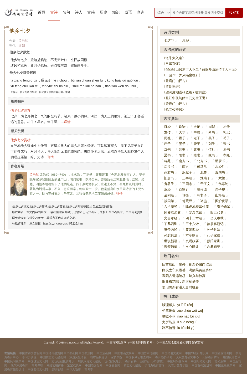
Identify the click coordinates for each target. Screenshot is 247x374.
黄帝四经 (192, 229)
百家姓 (184, 189)
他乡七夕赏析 (20, 140)
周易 (211, 126)
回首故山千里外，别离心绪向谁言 (187, 264)
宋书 (226, 144)
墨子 (182, 144)
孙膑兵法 (170, 235)
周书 (226, 149)
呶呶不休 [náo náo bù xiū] (181, 316)
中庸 (197, 132)
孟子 (182, 138)
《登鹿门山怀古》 (175, 81)
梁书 (167, 155)
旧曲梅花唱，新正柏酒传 (180, 281)
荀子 (226, 138)
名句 (66, 12)
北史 (203, 172)
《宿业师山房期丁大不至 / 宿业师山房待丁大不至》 (200, 69)
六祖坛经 (170, 207)
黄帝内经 (170, 229)
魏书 (211, 155)
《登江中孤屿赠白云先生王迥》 (185, 98)
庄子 (167, 144)
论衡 (185, 195)
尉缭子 (187, 172)
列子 (211, 144)
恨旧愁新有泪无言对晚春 (180, 287)
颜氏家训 (213, 241)
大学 (182, 132)
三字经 (187, 178)
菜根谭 (202, 189)
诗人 (78, 12)
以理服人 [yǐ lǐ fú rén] (177, 305)
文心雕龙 (192, 247)
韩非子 (202, 195)
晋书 (182, 149)
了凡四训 (170, 224)
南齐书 (184, 161)
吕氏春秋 (217, 218)
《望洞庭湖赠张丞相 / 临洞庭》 (185, 92)
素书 (197, 149)
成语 (128, 12)
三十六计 (192, 224)
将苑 (167, 161)
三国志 (187, 184)
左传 (167, 132)
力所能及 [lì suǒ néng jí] (179, 322)
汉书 (167, 149)
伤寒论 (223, 184)
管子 (197, 144)
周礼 (167, 138)
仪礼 (211, 149)
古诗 (54, 12)
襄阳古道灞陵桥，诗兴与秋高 (184, 276)
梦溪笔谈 (195, 212)
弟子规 (220, 189)
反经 (167, 189)
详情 (67, 122)
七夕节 (169, 40)
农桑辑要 (213, 247)
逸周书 (220, 172)
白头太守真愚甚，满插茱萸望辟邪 (187, 270)
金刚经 (169, 195)
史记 (197, 126)
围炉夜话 (221, 201)
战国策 (169, 201)
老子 (197, 138)
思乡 (185, 40)
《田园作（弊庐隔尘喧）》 (182, 75)
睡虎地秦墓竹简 (197, 207)
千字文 (205, 184)
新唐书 (220, 161)
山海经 (220, 195)
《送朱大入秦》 (173, 58)
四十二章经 (193, 218)
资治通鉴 (223, 207)
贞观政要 (192, 241)
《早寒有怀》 (172, 64)
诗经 (167, 126)
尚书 (211, 132)
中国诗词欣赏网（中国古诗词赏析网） (131, 342)
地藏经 (187, 201)
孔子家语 (213, 235)
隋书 (182, 155)
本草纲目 (192, 235)
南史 (185, 167)
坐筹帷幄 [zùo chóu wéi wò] (182, 311)
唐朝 (22, 45)
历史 (103, 12)
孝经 (226, 155)
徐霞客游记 (215, 224)
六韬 (221, 178)
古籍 (91, 12)
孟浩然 (23, 40)
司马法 (202, 167)
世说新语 (170, 241)
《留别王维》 (172, 86)
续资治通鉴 (172, 212)
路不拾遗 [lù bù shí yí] (178, 328)
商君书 (169, 172)
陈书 (197, 155)
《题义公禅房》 (173, 109)
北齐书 (202, 161)
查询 (140, 12)
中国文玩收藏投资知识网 (175, 342)
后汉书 (169, 167)
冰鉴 (203, 201)
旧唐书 (169, 178)
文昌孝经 (170, 218)
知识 (116, 12)
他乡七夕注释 (20, 110)
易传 (226, 126)
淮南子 (205, 178)
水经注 (220, 167)
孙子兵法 (213, 229)
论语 (182, 126)
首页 (41, 12)
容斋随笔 (170, 247)
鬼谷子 (169, 184)
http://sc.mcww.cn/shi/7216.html (63, 223)
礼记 (226, 132)
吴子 (211, 138)
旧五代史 (217, 212)
